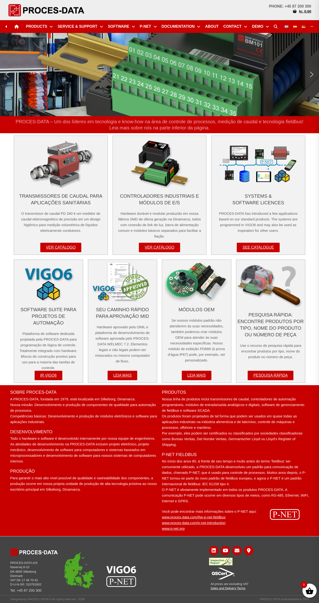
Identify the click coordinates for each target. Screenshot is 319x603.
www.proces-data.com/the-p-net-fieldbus (193, 517)
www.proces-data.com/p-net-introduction (193, 523)
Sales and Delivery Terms (227, 588)
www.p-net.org (173, 528)
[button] (7, 74)
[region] (159, 74)
